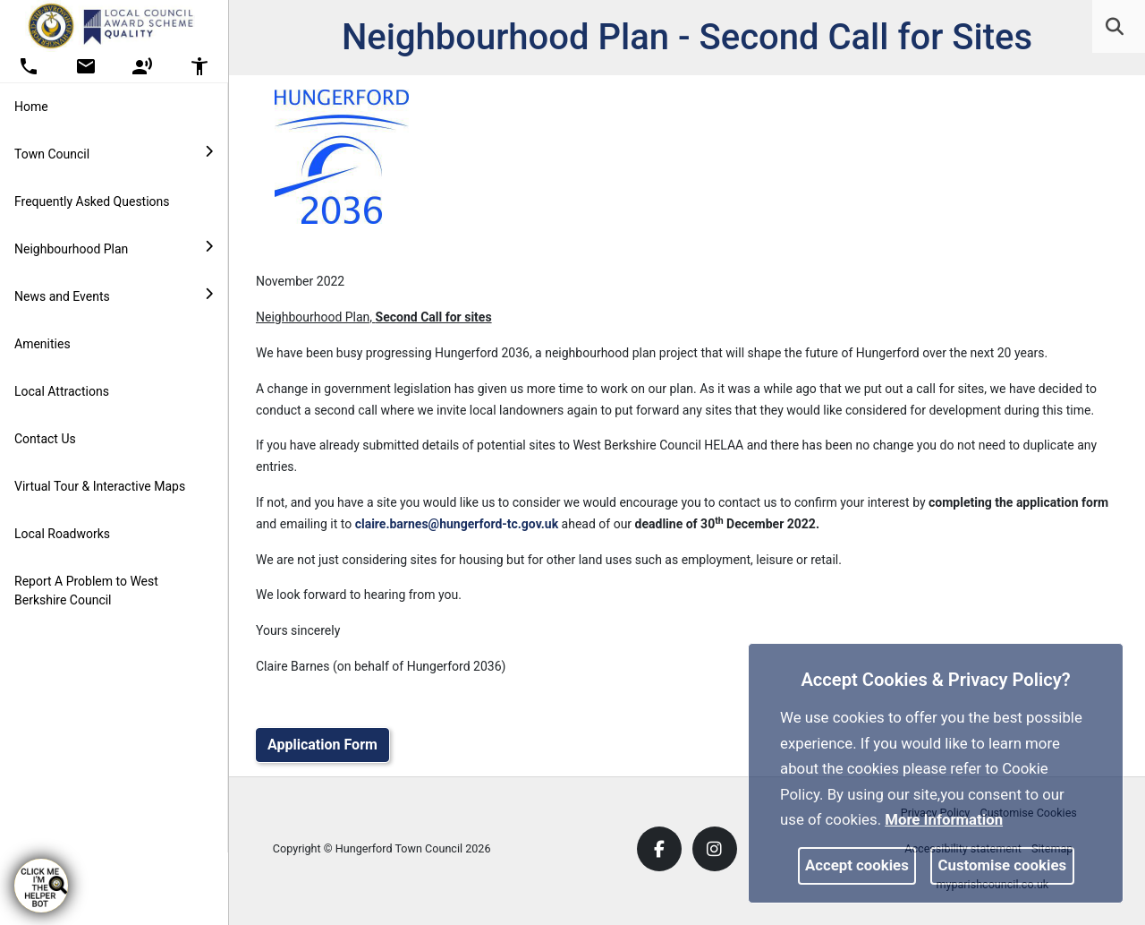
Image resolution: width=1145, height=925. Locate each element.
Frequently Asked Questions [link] (92, 201)
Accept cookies (857, 865)
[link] (1115, 27)
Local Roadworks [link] (62, 534)
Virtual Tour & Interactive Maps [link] (99, 486)
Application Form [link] (322, 744)
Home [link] (31, 106)
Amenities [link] (42, 344)
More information (944, 819)
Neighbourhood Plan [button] (113, 248)
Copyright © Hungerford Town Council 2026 (382, 848)
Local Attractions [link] (61, 391)
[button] (1116, 28)
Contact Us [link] (45, 439)
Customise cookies (1002, 865)
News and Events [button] (113, 295)
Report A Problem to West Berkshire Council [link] (86, 590)
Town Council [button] (113, 153)
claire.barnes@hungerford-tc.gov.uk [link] (456, 524)
